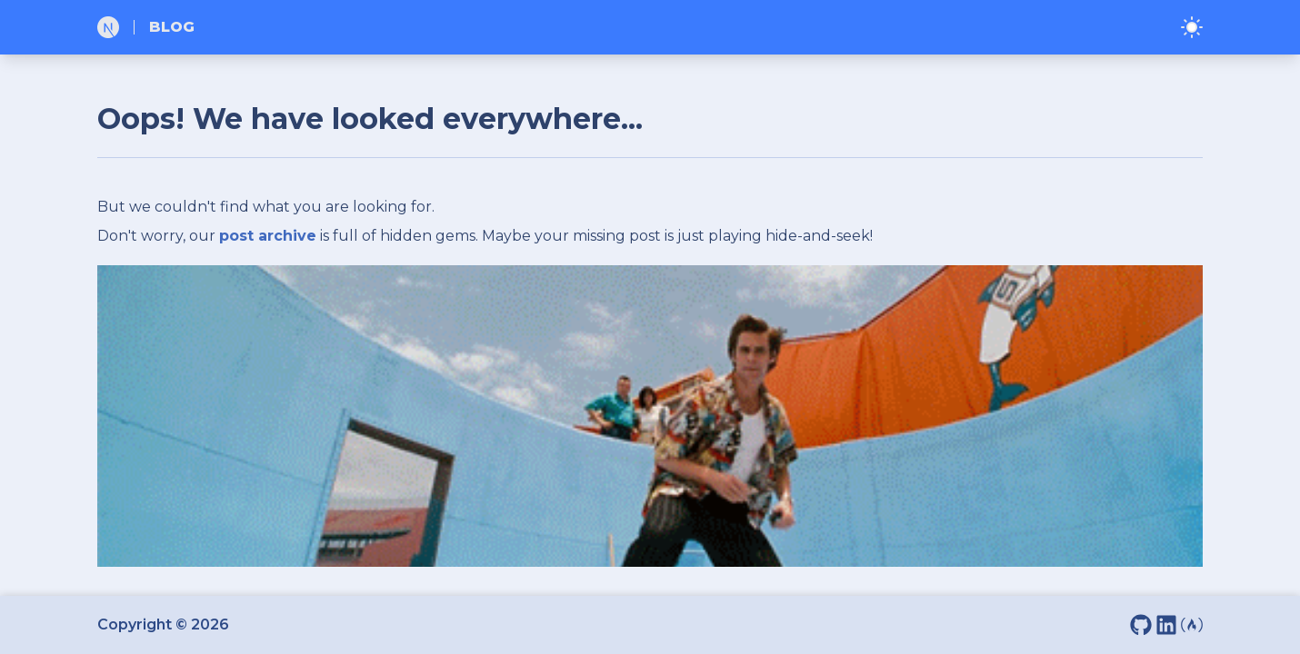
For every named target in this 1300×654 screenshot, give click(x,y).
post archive (267, 235)
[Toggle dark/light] (1192, 27)
